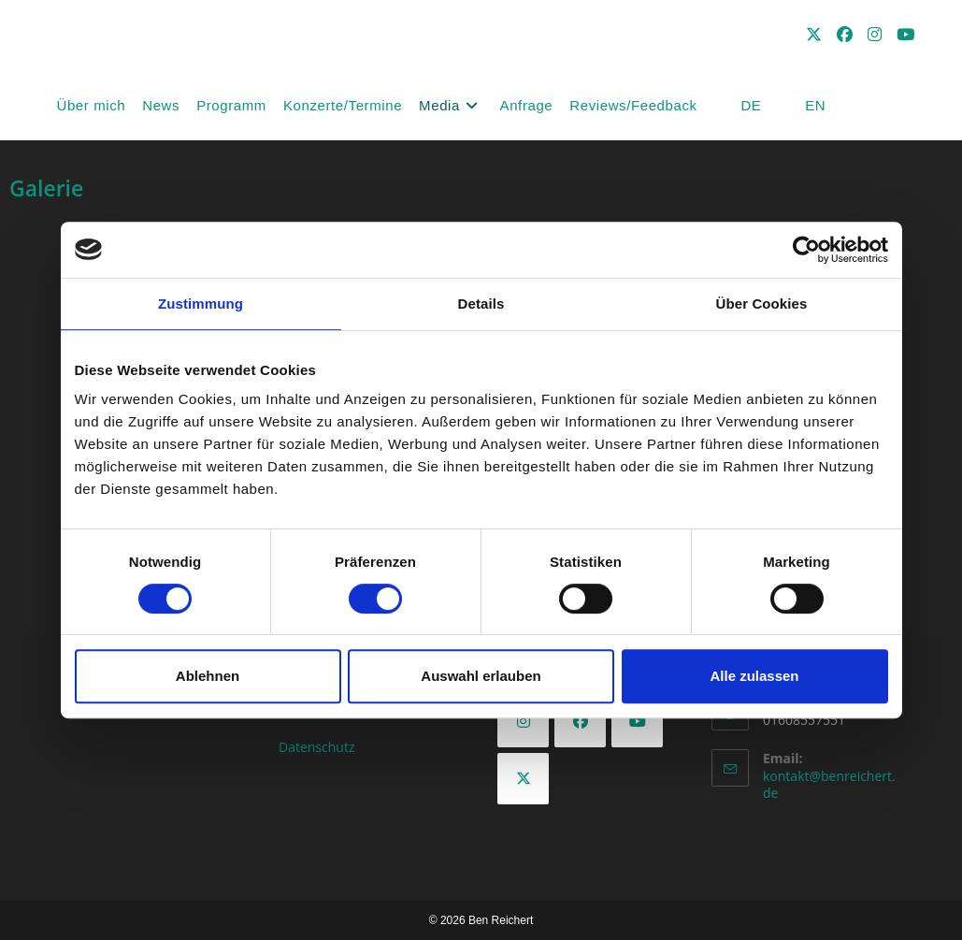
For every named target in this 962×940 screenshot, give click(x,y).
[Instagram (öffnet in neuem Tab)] (874, 34)
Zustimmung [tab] (200, 303)
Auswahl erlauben (480, 676)
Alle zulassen (754, 676)
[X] (523, 778)
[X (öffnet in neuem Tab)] (813, 34)
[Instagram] (523, 721)
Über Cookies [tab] (762, 303)
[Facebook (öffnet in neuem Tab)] (844, 34)
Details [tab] (481, 303)
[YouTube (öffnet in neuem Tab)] (905, 34)
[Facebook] (580, 721)
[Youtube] (637, 721)
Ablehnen (207, 676)
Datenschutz (316, 747)
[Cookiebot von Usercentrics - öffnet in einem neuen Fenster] (806, 250)
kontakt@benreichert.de (829, 784)
